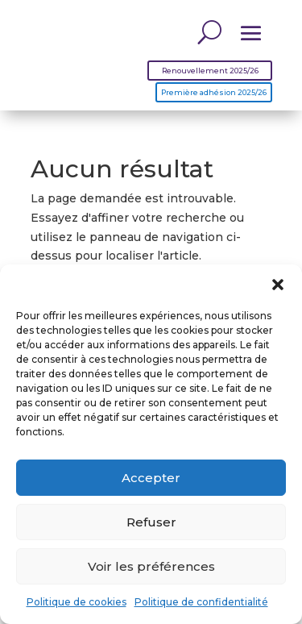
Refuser (151, 522)
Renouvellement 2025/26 (210, 70)
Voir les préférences (151, 566)
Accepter (151, 477)
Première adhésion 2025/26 (214, 92)
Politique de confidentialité (201, 602)
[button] (278, 285)
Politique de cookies (76, 602)
